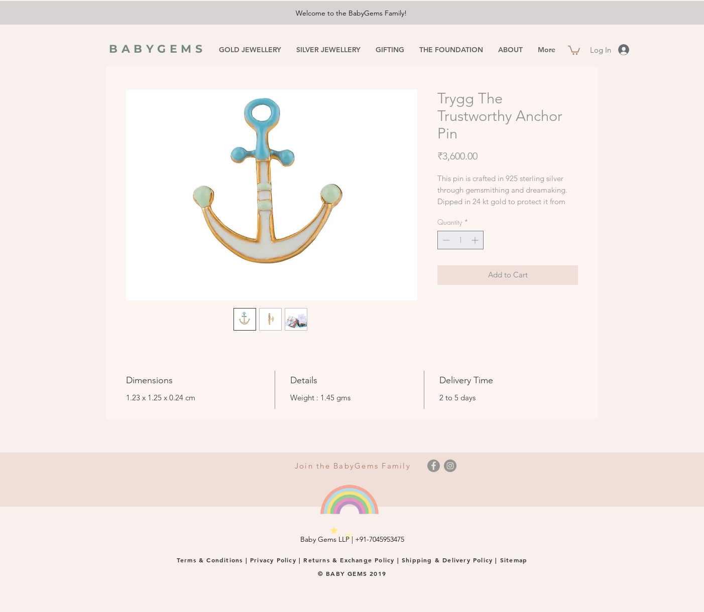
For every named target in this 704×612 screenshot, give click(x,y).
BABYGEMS (157, 49)
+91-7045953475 (379, 539)
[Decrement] (445, 240)
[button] (574, 50)
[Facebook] (433, 466)
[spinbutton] (460, 240)
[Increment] (476, 240)
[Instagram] (450, 466)
